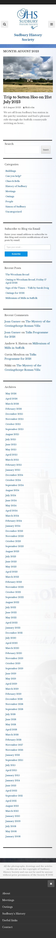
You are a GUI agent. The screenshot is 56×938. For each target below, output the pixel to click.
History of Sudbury (16, 186)
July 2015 (10, 765)
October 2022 (13, 592)
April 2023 (11, 571)
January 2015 (13, 775)
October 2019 (13, 663)
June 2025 (11, 444)
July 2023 (11, 556)
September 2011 (14, 795)
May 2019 (11, 678)
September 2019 (14, 668)
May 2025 (11, 449)
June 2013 (11, 785)
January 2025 (13, 470)
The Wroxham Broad (17, 274)
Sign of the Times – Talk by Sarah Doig (27, 288)
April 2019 (11, 683)
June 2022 (11, 612)
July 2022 (11, 607)
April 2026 (11, 398)
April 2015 (11, 770)
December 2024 (14, 475)
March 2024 (12, 515)
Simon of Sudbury (16, 206)
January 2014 (13, 780)
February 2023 (14, 582)
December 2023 (14, 531)
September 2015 (14, 760)
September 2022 (15, 597)
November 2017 (14, 745)
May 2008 (11, 831)
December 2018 (14, 699)
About (6, 893)
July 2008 (11, 826)
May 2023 (11, 566)
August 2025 (12, 434)
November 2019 (14, 658)
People (9, 201)
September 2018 (14, 709)
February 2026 (14, 409)
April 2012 (11, 790)
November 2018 (14, 704)
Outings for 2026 (15, 293)
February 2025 (14, 465)
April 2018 (11, 729)
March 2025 (12, 459)
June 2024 (11, 500)
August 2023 (12, 551)
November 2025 (14, 419)
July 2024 (11, 495)
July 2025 (11, 439)
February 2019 (13, 694)
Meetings (11, 191)
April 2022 (11, 622)
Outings (10, 196)
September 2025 (14, 429)
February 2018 (13, 739)
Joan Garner (13, 321)
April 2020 (12, 643)
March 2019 (12, 689)
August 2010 (12, 806)
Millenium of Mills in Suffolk (21, 298)
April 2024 (11, 510)
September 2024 (15, 485)
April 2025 (11, 454)
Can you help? (13, 176)
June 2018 (11, 719)
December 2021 (14, 633)
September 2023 (15, 546)
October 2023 (13, 541)
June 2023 (11, 561)
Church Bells (13, 181)
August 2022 (12, 602)
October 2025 (13, 424)
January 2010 (13, 816)
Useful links (9, 920)
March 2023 (12, 577)
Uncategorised (14, 211)
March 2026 (12, 403)
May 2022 (11, 617)
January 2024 (13, 526)
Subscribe (16, 254)
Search (9, 143)
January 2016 (13, 755)
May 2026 (11, 393)
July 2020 (11, 638)
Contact (7, 927)
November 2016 (14, 750)
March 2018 (12, 734)
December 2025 (14, 414)
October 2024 (13, 480)
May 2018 (11, 724)
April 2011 (11, 801)
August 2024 (12, 490)
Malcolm (29, 107)
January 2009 (13, 821)
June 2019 (11, 673)
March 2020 (12, 648)
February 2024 (14, 521)
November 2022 (15, 587)
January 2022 (13, 627)
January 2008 (13, 836)
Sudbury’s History (13, 913)
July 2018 (11, 714)
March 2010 (12, 811)
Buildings (11, 171)
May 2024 (11, 505)
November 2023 (15, 536)
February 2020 (14, 653)
